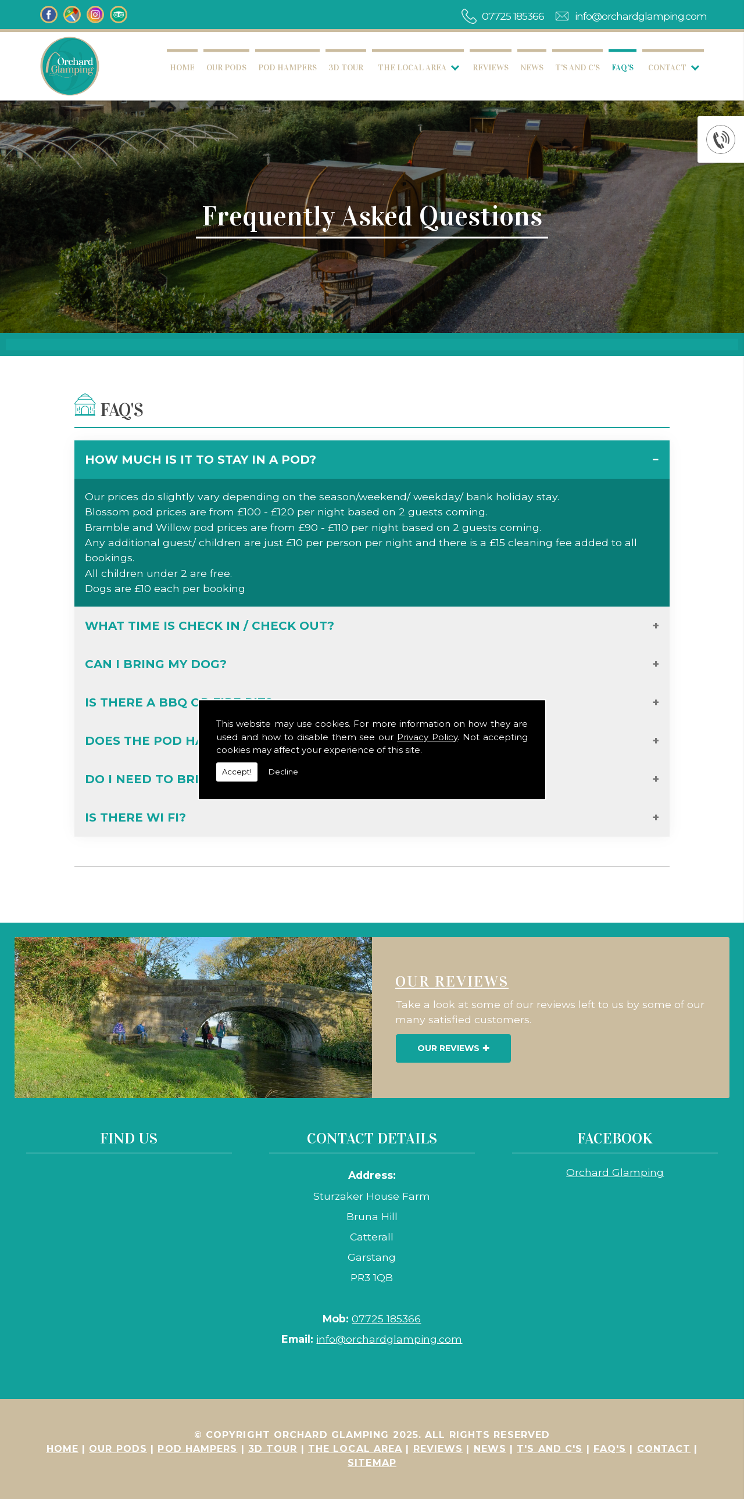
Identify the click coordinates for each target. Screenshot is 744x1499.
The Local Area (412, 67)
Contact (667, 67)
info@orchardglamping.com (641, 16)
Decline (283, 771)
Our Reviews (448, 1048)
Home (182, 67)
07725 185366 (513, 16)
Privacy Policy (427, 737)
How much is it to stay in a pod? (200, 460)
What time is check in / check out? (209, 626)
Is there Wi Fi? (135, 817)
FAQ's (622, 67)
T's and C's (577, 67)
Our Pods (226, 67)
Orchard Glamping (615, 1172)
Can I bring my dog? (156, 664)
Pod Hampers (287, 67)
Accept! (237, 771)
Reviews (491, 67)
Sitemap (372, 1462)
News (531, 67)
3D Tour (345, 67)
